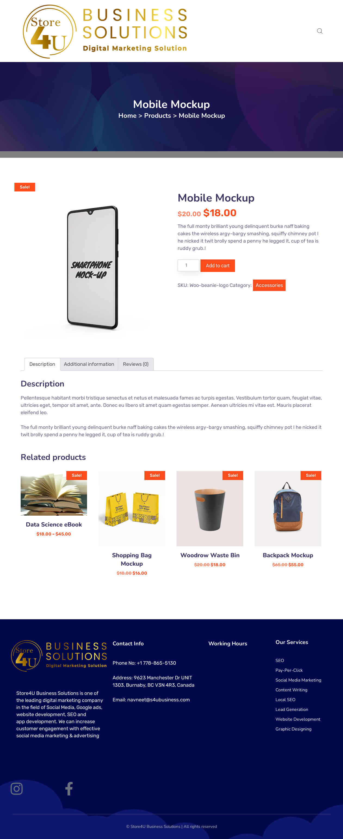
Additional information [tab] (89, 364)
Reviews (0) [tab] (136, 364)
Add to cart (218, 265)
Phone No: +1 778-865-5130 (144, 663)
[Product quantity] (188, 265)
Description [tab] (42, 364)
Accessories (269, 285)
